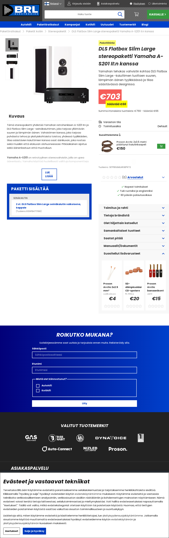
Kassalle (158, 14)
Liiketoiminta (159, 3)
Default (162, 121)
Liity (84, 398)
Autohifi (26, 24)
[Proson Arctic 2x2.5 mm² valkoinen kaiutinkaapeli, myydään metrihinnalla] (112, 283)
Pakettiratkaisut (48, 24)
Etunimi (37, 359)
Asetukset (11, 531)
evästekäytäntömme (88, 494)
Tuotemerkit (127, 24)
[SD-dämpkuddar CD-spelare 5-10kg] (134, 283)
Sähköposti (39, 343)
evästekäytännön (122, 519)
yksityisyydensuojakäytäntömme (122, 515)
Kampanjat (72, 24)
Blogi (145, 24)
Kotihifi (90, 24)
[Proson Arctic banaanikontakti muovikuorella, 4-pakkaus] (156, 283)
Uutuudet (107, 24)
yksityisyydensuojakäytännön (21, 523)
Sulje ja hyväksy (34, 531)
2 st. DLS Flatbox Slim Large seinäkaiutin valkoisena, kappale (49, 203)
